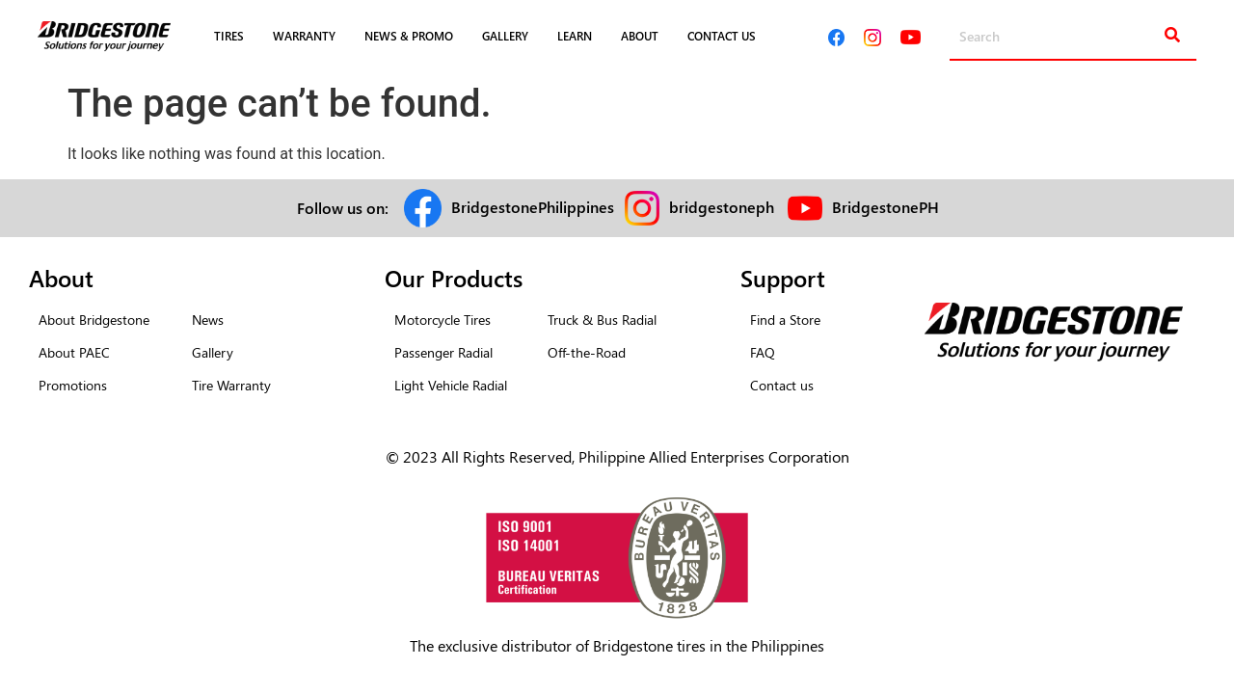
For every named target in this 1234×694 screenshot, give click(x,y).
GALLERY (505, 36)
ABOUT (639, 36)
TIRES (229, 36)
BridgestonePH (885, 207)
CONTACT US (721, 36)
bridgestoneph (721, 207)
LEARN (574, 36)
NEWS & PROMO (408, 36)
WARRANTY (304, 36)
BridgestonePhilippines (532, 207)
